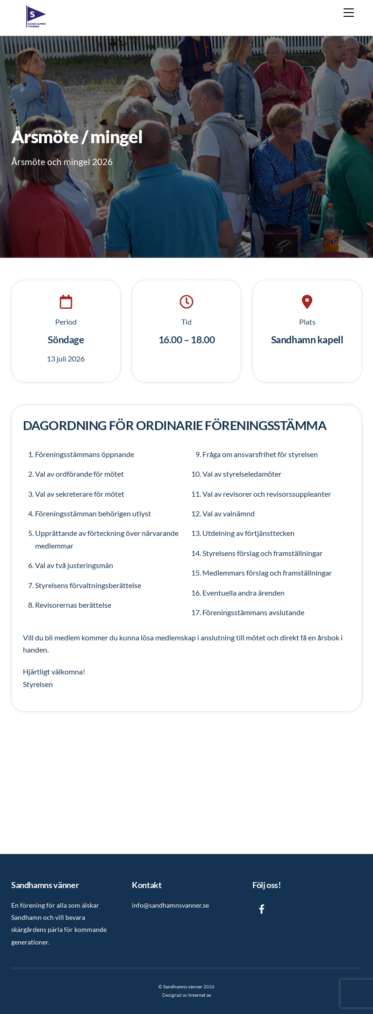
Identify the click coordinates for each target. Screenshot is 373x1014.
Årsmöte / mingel (77, 136)
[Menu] (348, 12)
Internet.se (199, 995)
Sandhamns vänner (182, 986)
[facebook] (261, 907)
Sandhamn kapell (307, 339)
